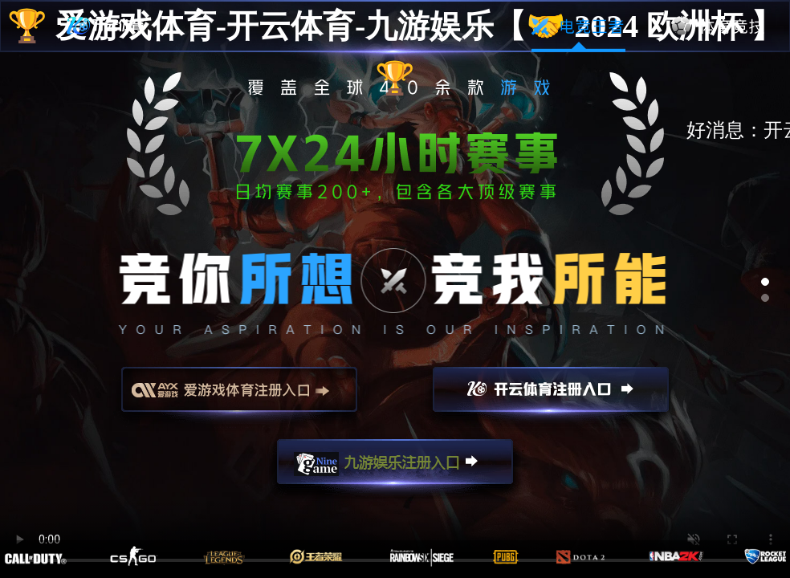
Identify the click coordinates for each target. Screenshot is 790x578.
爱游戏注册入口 (239, 396)
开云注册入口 (551, 396)
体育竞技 (719, 26)
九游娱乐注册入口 (395, 468)
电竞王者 (578, 26)
